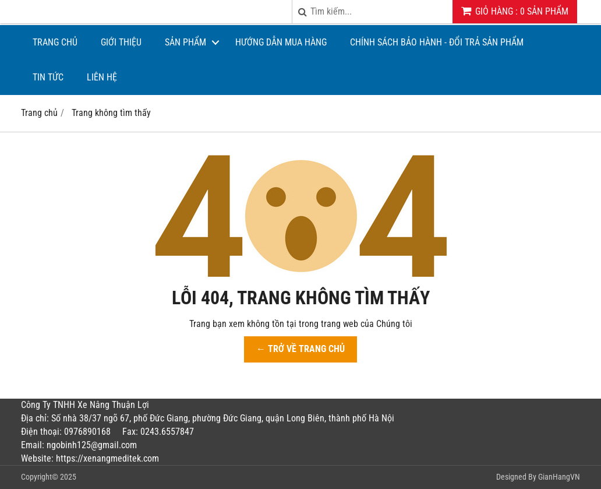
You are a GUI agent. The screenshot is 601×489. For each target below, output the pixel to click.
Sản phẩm (185, 42)
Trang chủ (55, 42)
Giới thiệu (121, 42)
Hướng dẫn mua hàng (281, 42)
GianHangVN (559, 476)
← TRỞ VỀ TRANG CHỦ (300, 348)
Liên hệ (102, 77)
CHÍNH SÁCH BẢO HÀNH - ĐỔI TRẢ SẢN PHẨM (437, 42)
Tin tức (48, 77)
